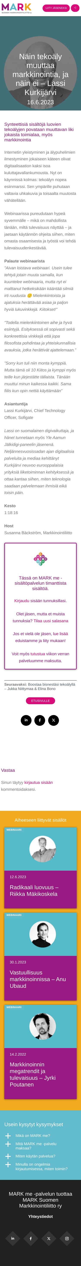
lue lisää (60, 634)
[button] (40, 1135)
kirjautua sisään (38, 782)
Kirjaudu (21, 601)
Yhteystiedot (40, 1216)
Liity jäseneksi (56, 7)
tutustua (37, 654)
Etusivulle (40, 700)
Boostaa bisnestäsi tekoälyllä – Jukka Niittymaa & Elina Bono (39, 686)
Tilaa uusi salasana (50, 621)
